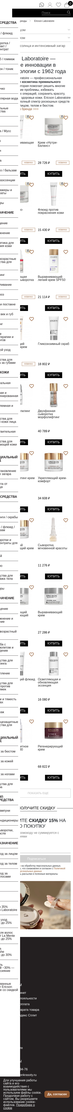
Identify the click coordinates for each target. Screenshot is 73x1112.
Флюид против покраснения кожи (51, 211)
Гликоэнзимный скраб (53, 343)
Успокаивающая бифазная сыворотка (19, 278)
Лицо (6, 954)
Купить (19, 173)
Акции (7, 971)
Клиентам (12, 985)
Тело (6, 960)
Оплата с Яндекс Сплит (20, 1015)
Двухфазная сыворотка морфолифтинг (49, 414)
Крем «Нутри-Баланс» (48, 144)
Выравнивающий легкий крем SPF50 (51, 278)
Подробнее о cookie (19, 1106)
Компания (10, 1036)
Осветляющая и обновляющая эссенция (49, 682)
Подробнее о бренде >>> (20, 109)
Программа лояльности (20, 998)
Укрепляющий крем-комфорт (52, 479)
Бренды (8, 1042)
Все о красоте (13, 1048)
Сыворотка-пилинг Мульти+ (17, 412)
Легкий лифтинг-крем (19, 478)
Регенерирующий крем (50, 748)
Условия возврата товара (21, 1009)
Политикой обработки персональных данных (35, 870)
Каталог (10, 947)
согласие (16, 865)
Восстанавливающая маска (19, 144)
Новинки (9, 965)
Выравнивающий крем (50, 614)
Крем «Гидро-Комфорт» (13, 211)
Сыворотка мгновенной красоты (52, 546)
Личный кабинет (14, 992)
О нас (8, 1029)
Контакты (12, 1061)
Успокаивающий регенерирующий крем (16, 615)
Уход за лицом (13, 30)
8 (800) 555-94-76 (15, 1069)
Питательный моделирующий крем (19, 546)
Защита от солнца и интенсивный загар (36, 46)
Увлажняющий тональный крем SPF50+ (15, 347)
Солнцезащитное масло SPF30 (16, 748)
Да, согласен (57, 1094)
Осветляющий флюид (19, 679)
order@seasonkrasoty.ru (19, 1075)
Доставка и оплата (16, 1004)
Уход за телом (13, 38)
